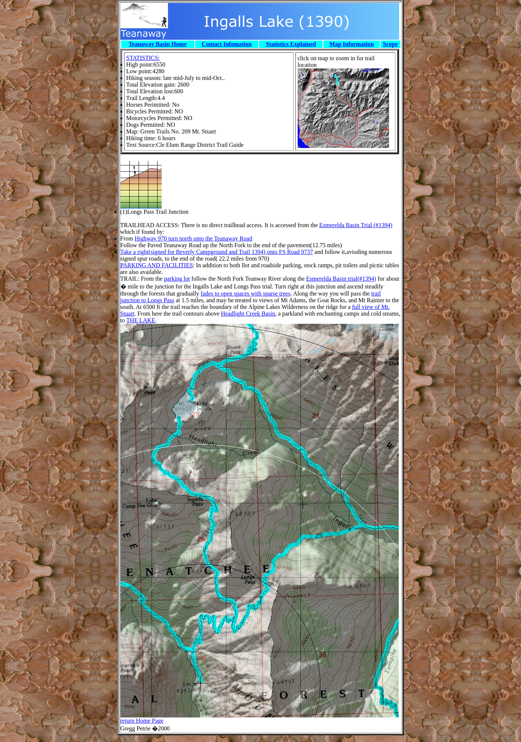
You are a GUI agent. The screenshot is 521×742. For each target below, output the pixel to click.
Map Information (351, 44)
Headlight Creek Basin (248, 313)
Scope (390, 44)
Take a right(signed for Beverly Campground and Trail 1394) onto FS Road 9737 (216, 252)
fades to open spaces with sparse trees (246, 293)
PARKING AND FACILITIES (156, 265)
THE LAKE (140, 320)
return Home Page (142, 720)
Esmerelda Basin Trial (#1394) (355, 225)
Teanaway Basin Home (158, 44)
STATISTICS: (143, 58)
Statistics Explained (291, 44)
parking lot (177, 278)
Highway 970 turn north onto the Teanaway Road (193, 238)
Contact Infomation (227, 44)
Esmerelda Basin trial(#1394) (341, 278)
